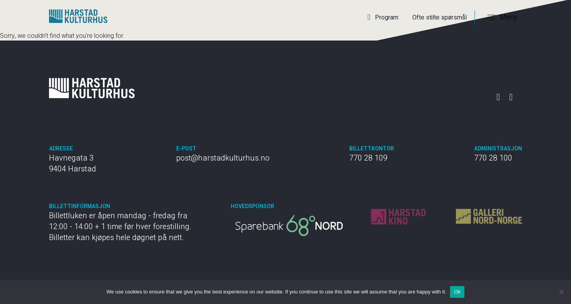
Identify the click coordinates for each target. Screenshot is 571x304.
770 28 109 (368, 158)
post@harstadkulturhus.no (223, 158)
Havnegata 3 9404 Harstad (72, 163)
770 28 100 (493, 158)
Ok (457, 292)
